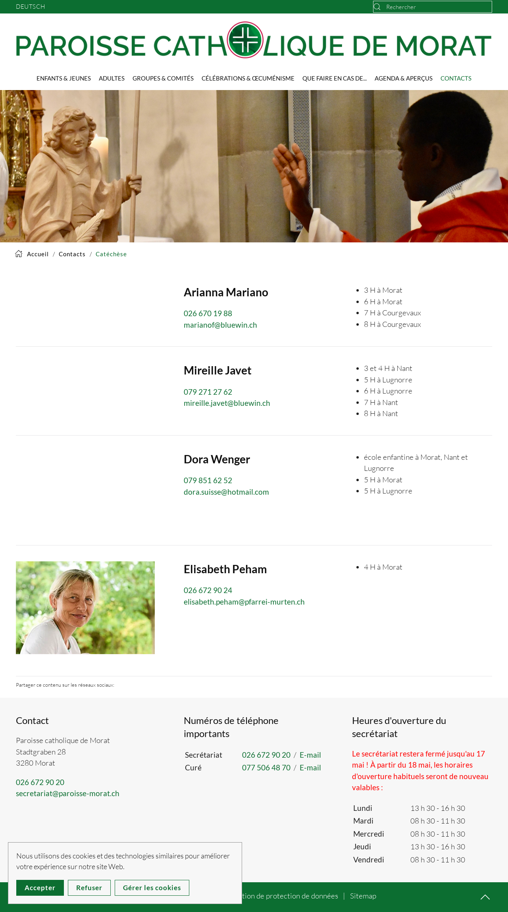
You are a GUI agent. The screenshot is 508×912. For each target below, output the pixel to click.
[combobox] (432, 7)
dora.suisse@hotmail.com (226, 491)
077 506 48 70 (266, 767)
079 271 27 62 (208, 391)
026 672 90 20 (40, 782)
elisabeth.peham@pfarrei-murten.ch (244, 601)
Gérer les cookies (152, 887)
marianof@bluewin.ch (220, 324)
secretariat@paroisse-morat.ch (67, 793)
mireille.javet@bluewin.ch (227, 402)
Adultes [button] (112, 78)
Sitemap (363, 895)
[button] (85, 606)
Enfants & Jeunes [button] (64, 78)
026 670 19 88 (208, 313)
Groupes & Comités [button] (163, 78)
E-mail (310, 754)
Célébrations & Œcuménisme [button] (248, 78)
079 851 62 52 (208, 480)
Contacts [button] (456, 78)
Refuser (89, 887)
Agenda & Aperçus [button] (404, 78)
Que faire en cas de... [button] (334, 78)
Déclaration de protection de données (277, 895)
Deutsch (30, 6)
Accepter (40, 887)
